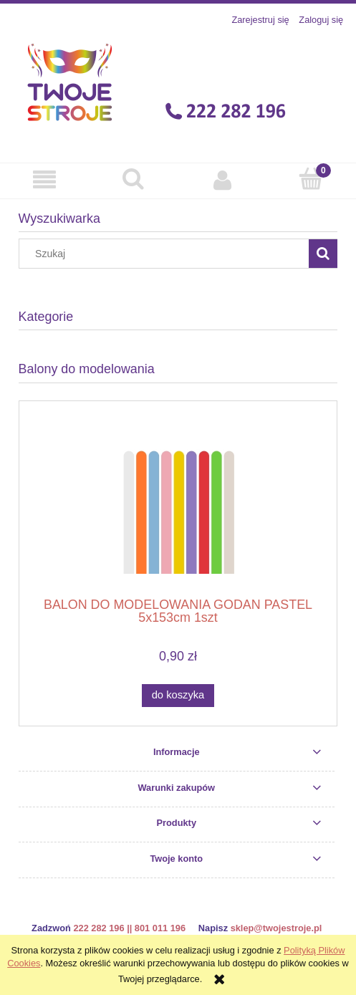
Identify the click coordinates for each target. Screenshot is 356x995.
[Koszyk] (311, 179)
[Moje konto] (223, 179)
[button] (44, 179)
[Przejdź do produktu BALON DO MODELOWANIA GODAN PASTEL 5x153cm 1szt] (178, 504)
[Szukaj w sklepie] (166, 253)
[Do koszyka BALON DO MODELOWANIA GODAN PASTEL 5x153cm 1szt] (178, 695)
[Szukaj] (133, 179)
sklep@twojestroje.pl (276, 928)
